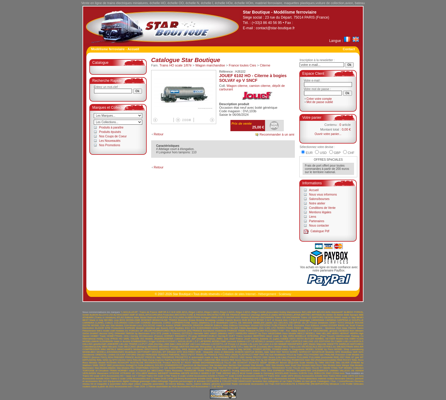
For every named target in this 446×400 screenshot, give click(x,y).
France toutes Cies (242, 65)
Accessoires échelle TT (255, 376)
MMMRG (208, 349)
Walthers (152, 373)
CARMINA (330, 320)
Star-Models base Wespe (336, 365)
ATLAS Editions (125, 317)
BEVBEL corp (111, 320)
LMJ (192, 344)
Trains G (237, 378)
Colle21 (109, 322)
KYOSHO (170, 341)
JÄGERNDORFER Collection (169, 338)
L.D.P (196, 341)
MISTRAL (176, 349)
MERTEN (185, 346)
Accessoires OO (259, 384)
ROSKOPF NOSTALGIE (131, 362)
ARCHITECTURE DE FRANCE (223, 314)
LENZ (287, 341)
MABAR (282, 344)
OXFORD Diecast (135, 354)
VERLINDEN (89, 373)
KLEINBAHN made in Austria (114, 341)
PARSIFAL (174, 354)
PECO (184, 354)
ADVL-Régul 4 (236, 312)
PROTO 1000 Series (241, 357)
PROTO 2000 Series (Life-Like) (269, 357)
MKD (200, 349)
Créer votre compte (319, 98)
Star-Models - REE (261, 365)
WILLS (235, 373)
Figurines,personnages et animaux (187, 381)
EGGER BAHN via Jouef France (346, 325)
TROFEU (290, 370)
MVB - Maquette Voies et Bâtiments (214, 352)
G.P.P (309, 330)
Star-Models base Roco (309, 365)
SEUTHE (329, 362)
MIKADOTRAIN (345, 346)
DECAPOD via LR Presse (303, 322)
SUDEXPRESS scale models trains (187, 368)
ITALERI (134, 338)
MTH (179, 352)
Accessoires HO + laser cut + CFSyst (126, 376)
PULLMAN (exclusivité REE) (324, 357)
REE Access (222, 360)
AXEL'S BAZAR (226, 317)
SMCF (102, 365)
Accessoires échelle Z (286, 378)
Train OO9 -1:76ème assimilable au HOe (155, 386)
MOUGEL (157, 352)
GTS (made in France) (168, 333)
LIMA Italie (169, 344)
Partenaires (316, 221)
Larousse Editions (236, 341)
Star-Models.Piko (126, 368)
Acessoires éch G (251, 378)
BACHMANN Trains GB (273, 317)
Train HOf (274, 384)
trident (256, 370)
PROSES (224, 357)
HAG (206, 333)
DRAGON (187, 325)
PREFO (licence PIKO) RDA (98, 357)
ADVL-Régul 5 (252, 312)
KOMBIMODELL (139, 341)
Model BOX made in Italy (228, 349)
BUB (244, 320)
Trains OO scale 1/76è (158, 376)
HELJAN (326, 333)
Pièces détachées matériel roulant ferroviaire (321, 378)
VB (352, 370)
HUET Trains (236, 336)
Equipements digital (118, 381)
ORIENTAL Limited (105, 354)
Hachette (198, 333)
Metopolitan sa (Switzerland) (215, 346)
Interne (172, 384)
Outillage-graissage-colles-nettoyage (149, 381)
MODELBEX (89, 352)
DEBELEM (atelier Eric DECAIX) (270, 322)
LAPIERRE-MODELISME (212, 341)
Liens (312, 216)
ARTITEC (306, 314)
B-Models (255, 317)
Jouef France (236, 338)
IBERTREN (259, 336)
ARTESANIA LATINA (289, 314)
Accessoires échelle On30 (198, 378)
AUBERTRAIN (192, 317)
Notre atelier (317, 203)
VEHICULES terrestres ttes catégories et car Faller (265, 381)
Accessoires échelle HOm (96, 378)
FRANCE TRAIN (236, 330)
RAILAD (137, 360)
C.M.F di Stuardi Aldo (276, 320)
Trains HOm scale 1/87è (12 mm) (346, 376)
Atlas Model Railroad (145, 317)
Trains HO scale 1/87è (175, 65)
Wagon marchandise (210, 65)
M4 (275, 344)
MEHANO (153, 346)
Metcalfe (194, 346)
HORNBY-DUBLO (207, 336)
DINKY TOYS (336, 322)
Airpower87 (337, 312)
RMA (339, 360)
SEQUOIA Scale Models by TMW (306, 362)
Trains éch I (267, 378)
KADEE (284, 338)
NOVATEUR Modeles (323, 352)
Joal (226, 338)
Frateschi (251, 330)
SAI (234, 362)
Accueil (314, 190)
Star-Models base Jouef (283, 365)
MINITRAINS (151, 349)
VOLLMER (141, 373)
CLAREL (99, 322)
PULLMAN (302, 357)
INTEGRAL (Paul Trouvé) (321, 336)
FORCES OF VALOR (140, 330)
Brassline (183, 320)
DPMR (177, 325)
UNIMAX (334, 370)
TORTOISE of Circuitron (96, 370)
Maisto (312, 344)
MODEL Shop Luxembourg (348, 349)
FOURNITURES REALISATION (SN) (172, 330)
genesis (333, 330)
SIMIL (96, 365)
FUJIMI (260, 330)
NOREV (294, 352)
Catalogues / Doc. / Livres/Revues (335, 381)
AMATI (126, 314)
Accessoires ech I (124, 386)
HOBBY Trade (98, 336)
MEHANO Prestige (169, 346)
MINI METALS (108, 349)
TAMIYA (222, 368)
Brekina (200, 320)
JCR (188, 338)
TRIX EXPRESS (276, 370)
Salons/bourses (319, 199)
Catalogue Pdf (320, 231)
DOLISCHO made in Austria (158, 325)
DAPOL (233, 322)
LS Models (242, 344)
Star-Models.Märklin (105, 368)
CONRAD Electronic (151, 322)
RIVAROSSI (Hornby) (279, 360)
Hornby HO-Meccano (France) (146, 336)
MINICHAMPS (124, 349)
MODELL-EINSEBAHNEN (110, 352)
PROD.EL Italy (153, 357)
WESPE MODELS (190, 373)
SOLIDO (159, 365)
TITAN (334, 368)
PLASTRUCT (246, 354)
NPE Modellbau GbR (346, 352)
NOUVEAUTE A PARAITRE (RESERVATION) (304, 384)
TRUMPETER (303, 370)
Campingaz (304, 320)
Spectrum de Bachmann (196, 365)
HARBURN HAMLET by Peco (251, 333)
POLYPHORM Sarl (314, 354)
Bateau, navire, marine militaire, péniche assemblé (204, 384)
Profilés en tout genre (304, 381)
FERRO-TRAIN (285, 328)
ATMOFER (162, 317)
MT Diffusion (169, 352)
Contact (349, 49)
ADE (178, 312)
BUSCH (252, 320)
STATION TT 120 (158, 368)
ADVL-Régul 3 (220, 312)
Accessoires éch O (143, 378)
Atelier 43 (331, 314)
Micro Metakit (275, 346)
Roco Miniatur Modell (94, 362)
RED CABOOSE (206, 360)
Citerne (265, 65)
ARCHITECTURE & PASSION (190, 314)
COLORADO (120, 322)
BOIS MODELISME (129, 320)
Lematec (279, 341)
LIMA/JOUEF (182, 344)
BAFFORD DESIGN (323, 317)
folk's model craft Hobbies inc (112, 330)
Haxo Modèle (289, 333)
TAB (215, 368)
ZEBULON (319, 373)
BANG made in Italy (344, 317)
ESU (187, 328)
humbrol (248, 336)
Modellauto (130, 352)
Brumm (237, 320)
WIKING (226, 373)
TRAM (200, 370)
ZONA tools (338, 373)
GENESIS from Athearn (350, 330)
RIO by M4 (262, 360)
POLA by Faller (295, 354)
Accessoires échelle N (205, 376)
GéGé (86, 333)
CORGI (167, 322)
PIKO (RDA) (231, 354)
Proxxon (291, 357)
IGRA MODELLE (297, 336)
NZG (360, 352)
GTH (153, 333)
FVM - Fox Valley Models (292, 330)
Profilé (349, 384)
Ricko (252, 360)
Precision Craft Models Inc (349, 354)
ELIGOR (99, 328)
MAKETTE (332, 344)
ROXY (188, 362)
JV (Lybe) (274, 338)
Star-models (243, 365)
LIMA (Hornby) (155, 344)
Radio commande (241, 384)
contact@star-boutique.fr (275, 28)
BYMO (260, 320)
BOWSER (146, 320)
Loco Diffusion (203, 344)
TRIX (263, 370)
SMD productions (116, 365)
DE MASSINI (245, 322)
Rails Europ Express (153, 360)
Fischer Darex (355, 328)
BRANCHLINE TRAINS (165, 320)
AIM (309, 312)
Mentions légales (320, 212)
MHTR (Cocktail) (258, 346)
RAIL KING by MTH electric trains (114, 360)
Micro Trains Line (291, 346)
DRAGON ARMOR (203, 325)
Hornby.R (223, 336)
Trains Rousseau (173, 370)
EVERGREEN (204, 328)
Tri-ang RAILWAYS (242, 370)
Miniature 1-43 (337, 384)
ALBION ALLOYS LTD (101, 314)
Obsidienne (88, 354)
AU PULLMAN (176, 317)
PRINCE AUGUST (134, 357)
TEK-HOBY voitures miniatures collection (249, 368)
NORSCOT (305, 352)
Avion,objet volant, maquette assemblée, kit (145, 384)
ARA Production (165, 314)
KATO (293, 338)
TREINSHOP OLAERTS (218, 370)
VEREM (359, 370)
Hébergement (267, 294)
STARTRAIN (142, 368)
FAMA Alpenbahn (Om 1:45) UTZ (257, 328)
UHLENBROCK (320, 370)
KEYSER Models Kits (336, 338)
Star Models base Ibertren (223, 365)
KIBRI (353, 338)
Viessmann (102, 373)
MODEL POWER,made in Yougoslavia (284, 349)
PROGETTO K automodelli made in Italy (197, 357)
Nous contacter (319, 225)
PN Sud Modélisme (275, 354)
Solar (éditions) (146, 365)
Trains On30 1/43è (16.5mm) (168, 378)
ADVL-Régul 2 (204, 312)
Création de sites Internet (239, 294)
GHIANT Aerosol (98, 333)
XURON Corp (305, 373)
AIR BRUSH (318, 312)
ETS (193, 328)
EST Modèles (176, 328)
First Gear (341, 328)
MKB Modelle (189, 349)
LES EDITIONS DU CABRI (328, 341)
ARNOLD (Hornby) (250, 314)
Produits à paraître (111, 127)
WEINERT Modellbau (169, 373)
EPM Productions (114, 328)
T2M (209, 368)
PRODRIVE (168, 357)
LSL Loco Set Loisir (258, 344)
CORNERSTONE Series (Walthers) (191, 322)
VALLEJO (345, 370)
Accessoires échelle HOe (314, 376)
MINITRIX (164, 349)
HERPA (354, 333)
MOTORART (144, 352)
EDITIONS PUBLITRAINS (273, 325)
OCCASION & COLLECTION (221, 381)
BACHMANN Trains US (298, 317)
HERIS (335, 333)
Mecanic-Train (115, 346)
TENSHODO (278, 368)
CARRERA (88, 322)
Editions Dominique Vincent (243, 325)
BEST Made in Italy (93, 320)
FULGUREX (271, 330)
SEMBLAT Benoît (277, 362)
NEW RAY (275, 352)
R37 (342, 357)
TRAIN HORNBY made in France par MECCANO (137, 370)
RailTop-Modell (172, 360)
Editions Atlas (221, 325)
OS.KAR (120, 354)
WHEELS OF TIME (211, 373)
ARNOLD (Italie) (269, 314)
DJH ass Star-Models (112, 325)
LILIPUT (142, 344)
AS (324, 314)
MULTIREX (189, 352)
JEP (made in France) (203, 338)
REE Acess (235, 360)
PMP (255, 354)
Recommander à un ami (277, 134)
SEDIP (263, 362)
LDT (248, 341)
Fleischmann (89, 330)
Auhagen (205, 317)
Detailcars (323, 322)
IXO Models (146, 338)
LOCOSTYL (217, 344)
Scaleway (285, 294)
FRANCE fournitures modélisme (210, 330)
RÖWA (196, 362)
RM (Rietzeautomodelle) (323, 360)
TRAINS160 (190, 370)
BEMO (360, 317)
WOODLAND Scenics (286, 373)
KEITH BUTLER (305, 338)
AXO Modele (242, 317)
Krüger (152, 341)
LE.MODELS (258, 341)
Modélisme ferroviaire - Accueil (115, 49)
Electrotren (88, 328)
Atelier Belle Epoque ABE (350, 314)
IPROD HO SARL (119, 338)
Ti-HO (289, 368)
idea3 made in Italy (276, 336)
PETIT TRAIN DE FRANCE (203, 354)
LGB (345, 341)
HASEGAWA (274, 333)
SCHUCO (254, 362)
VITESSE (114, 373)
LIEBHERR (112, 344)
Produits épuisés (110, 132)
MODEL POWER (252, 349)
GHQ (111, 333)
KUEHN (160, 341)
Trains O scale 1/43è (121, 378)
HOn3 (220, 386)
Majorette (321, 344)
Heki (318, 333)
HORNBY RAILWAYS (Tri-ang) (180, 336)
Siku (338, 362)
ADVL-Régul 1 (189, 312)
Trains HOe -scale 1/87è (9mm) (284, 376)
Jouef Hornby (251, 338)
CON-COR (134, 322)
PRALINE (329, 354)
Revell (245, 360)
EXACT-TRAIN (220, 328)
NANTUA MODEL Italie (257, 352)
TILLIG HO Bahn (302, 368)
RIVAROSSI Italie (301, 360)
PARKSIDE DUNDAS (157, 354)
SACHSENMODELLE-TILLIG (216, 362)
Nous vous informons (323, 194)
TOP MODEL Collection (350, 368)
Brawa (192, 320)
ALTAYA (118, 314)
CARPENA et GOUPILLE (350, 320)
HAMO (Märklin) (218, 333)
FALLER (233, 328)
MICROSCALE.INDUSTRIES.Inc (318, 346)
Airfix (328, 312)
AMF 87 (134, 314)
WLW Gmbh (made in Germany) (257, 373)
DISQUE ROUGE (354, 322)
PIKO (221, 354)
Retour (159, 134)
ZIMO (329, 373)
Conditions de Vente (322, 207)
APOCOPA (151, 314)
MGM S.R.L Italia (239, 346)
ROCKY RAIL (350, 360)
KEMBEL (319, 338)
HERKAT (344, 333)
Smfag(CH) (131, 365)
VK (133, 373)
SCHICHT (242, 362)
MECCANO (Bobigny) (135, 346)
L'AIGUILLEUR (184, 341)
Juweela (263, 338)
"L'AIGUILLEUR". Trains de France (139, 312)
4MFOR (162, 312)
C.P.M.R (293, 320)
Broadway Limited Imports (219, 320)
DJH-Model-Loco (133, 325)
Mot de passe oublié (319, 102)
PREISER (119, 357)
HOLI (127, 336)
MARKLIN (344, 344)
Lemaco (270, 341)
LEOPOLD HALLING (302, 341)
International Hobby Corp (96, 338)
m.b (272, 344)
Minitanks (138, 349)
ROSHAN (111, 362)
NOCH (285, 352)
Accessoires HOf (186, 386)
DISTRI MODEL (91, 325)
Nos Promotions (109, 145)
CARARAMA (317, 320)
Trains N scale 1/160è (182, 376)
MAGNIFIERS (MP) (297, 344)
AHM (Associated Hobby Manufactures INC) (283, 312)
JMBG (219, 338)
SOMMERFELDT (173, 365)
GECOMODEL (321, 330)
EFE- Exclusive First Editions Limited (308, 325)
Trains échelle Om (222, 378)
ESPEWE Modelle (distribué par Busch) (146, 328)
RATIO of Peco (189, 360)
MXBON (239, 352)
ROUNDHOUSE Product (158, 362)
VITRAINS (125, 373)
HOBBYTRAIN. (115, 336)
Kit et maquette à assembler (106, 384)
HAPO (231, 333)
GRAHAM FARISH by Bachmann (132, 333)
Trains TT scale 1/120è (230, 376)
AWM (214, 317)
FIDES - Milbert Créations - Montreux (314, 328)
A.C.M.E (171, 312)
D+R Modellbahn (220, 322)
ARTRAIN (316, 314)
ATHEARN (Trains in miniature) (99, 317)
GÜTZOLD (187, 333)
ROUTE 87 (178, 362)
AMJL (142, 314)
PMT (261, 354)
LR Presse (230, 344)
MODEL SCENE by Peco (319, 349)
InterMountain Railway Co (349, 336)
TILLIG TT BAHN (321, 368)
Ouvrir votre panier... (328, 134)
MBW (105, 346)
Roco (360, 360)
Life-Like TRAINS (128, 344)
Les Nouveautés (109, 140)
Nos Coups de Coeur (113, 136)
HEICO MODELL (306, 333)
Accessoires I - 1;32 (205, 386)
